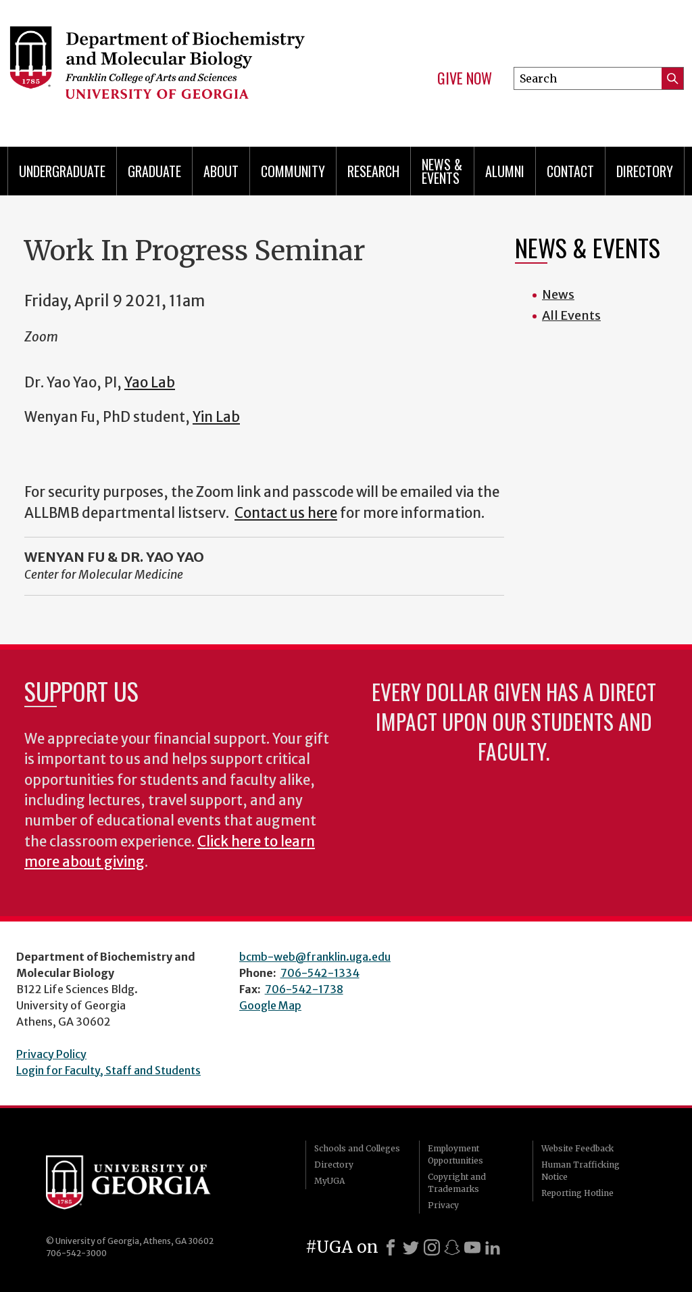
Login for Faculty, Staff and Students (108, 1070)
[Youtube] (472, 1247)
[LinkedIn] (493, 1247)
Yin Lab (216, 417)
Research (373, 171)
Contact (570, 171)
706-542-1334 (320, 973)
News (558, 294)
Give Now (464, 78)
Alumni (504, 171)
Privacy (443, 1205)
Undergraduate (62, 171)
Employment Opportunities (455, 1154)
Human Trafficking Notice (580, 1170)
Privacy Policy (51, 1054)
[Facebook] (390, 1247)
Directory (644, 171)
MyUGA (329, 1181)
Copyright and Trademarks (457, 1183)
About (221, 171)
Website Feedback (577, 1148)
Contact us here (285, 513)
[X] (411, 1247)
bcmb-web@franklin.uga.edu (315, 956)
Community (293, 171)
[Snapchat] (452, 1247)
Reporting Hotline (577, 1193)
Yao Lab (149, 382)
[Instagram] (432, 1247)
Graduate (154, 171)
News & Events (442, 171)
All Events (571, 315)
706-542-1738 (304, 989)
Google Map (270, 1005)
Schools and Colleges (357, 1148)
